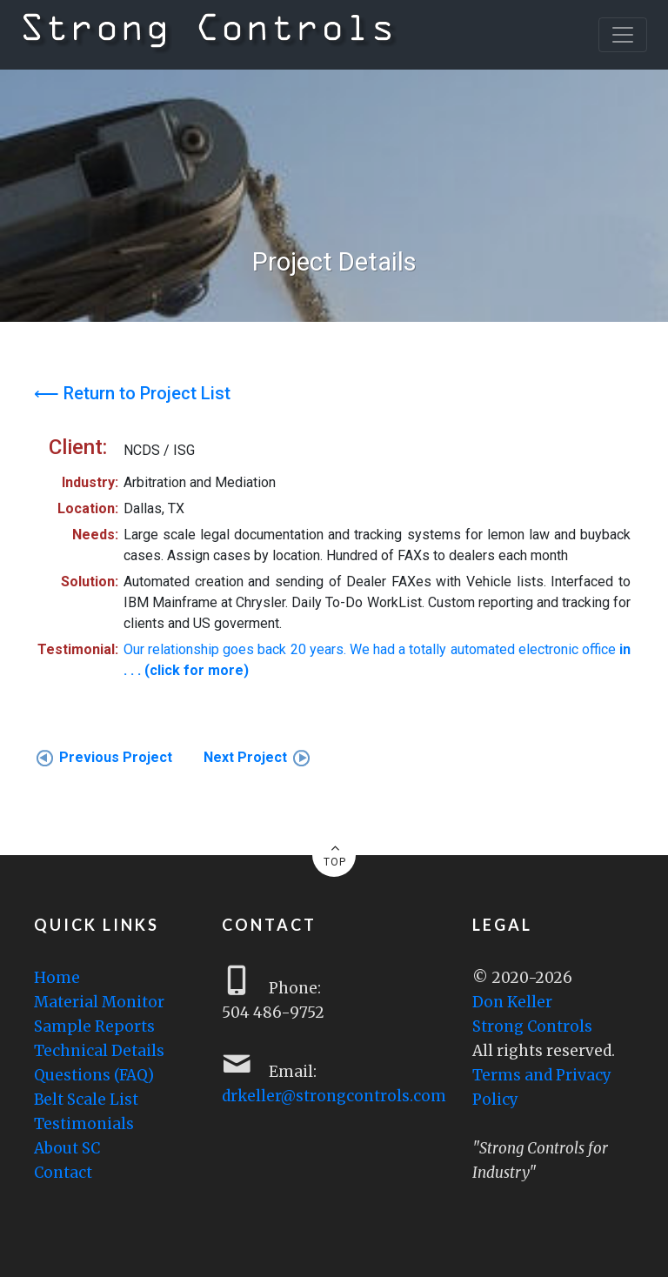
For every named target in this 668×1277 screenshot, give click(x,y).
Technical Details (99, 1050)
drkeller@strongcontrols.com (334, 1096)
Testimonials (84, 1123)
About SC (67, 1148)
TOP (335, 854)
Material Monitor (99, 1002)
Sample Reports (94, 1026)
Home (57, 977)
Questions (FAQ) (94, 1075)
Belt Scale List (86, 1099)
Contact (63, 1172)
